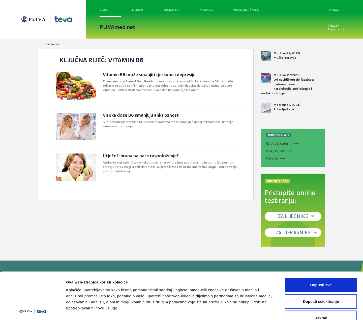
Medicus (206, 10)
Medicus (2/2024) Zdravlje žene (280, 108)
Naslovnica (52, 44)
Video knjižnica (246, 10)
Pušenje (272, 158)
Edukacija (171, 10)
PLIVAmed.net (117, 27)
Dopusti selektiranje (321, 270)
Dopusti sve (320, 254)
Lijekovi (137, 10)
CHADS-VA (275, 151)
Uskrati (321, 287)
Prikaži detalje (261, 310)
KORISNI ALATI (278, 135)
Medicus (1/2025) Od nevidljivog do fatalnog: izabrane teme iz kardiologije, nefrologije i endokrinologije (288, 84)
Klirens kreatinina (279, 143)
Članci (105, 10)
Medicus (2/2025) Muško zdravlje (280, 56)
